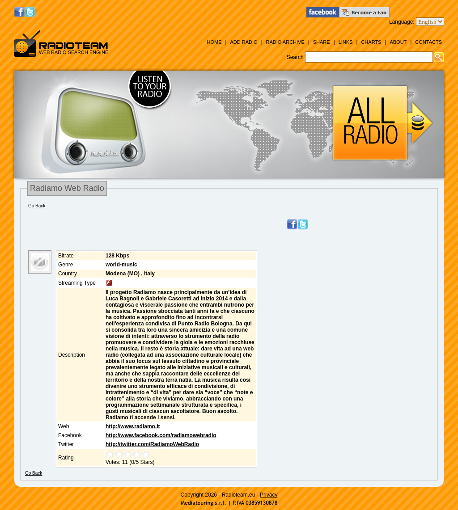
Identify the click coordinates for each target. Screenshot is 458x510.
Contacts (428, 42)
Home (214, 42)
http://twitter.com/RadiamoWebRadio (152, 444)
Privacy (268, 495)
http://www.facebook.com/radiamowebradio (161, 435)
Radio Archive (285, 42)
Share (321, 42)
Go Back (36, 205)
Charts (371, 42)
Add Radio (243, 42)
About (398, 42)
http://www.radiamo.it (133, 426)
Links (346, 42)
